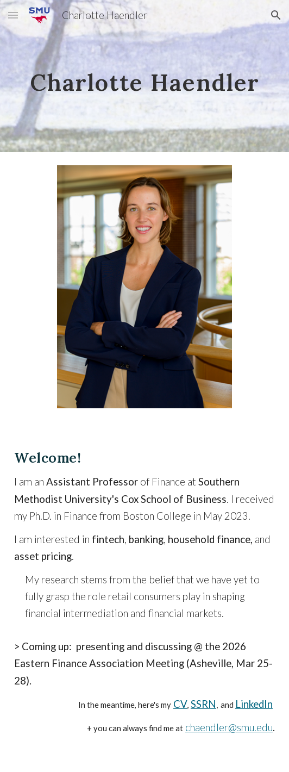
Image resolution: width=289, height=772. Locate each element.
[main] (144, 76)
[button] (13, 15)
